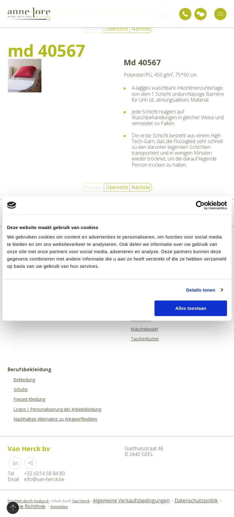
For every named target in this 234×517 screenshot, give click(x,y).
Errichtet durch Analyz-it (28, 501)
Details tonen (200, 290)
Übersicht (117, 28)
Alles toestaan (190, 308)
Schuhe (21, 389)
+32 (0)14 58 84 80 (185, 14)
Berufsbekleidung (29, 369)
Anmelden (59, 506)
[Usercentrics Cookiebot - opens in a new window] (200, 205)
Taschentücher (145, 338)
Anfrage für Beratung (200, 14)
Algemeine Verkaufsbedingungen (131, 500)
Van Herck (81, 501)
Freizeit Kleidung (29, 399)
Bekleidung (24, 379)
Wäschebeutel (144, 329)
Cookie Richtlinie (26, 506)
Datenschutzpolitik (196, 500)
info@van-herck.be (44, 479)
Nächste (140, 28)
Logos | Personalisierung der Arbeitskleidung (57, 409)
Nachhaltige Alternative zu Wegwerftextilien (55, 419)
